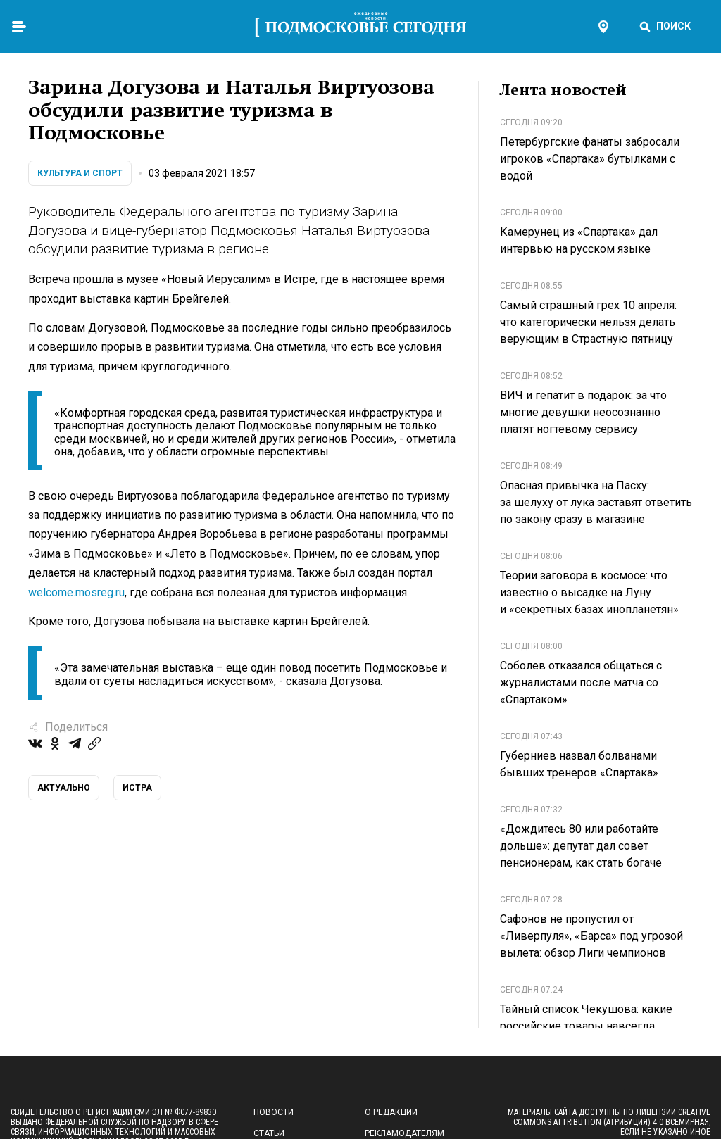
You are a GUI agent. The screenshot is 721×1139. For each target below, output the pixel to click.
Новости (273, 1112)
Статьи (268, 1133)
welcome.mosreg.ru (76, 592)
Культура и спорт (80, 173)
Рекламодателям (404, 1133)
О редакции (391, 1112)
